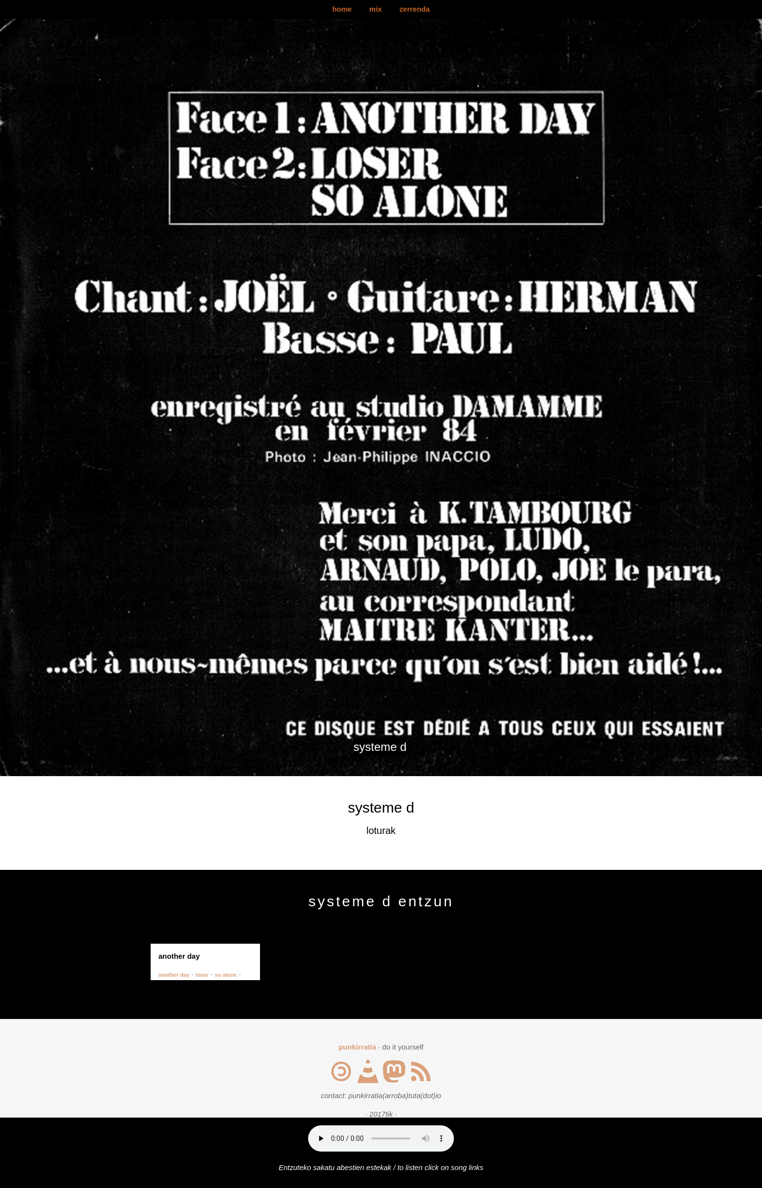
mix (375, 9)
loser (201, 975)
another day (174, 975)
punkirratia (357, 1047)
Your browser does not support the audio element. (381, 1138)
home (342, 9)
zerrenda (414, 9)
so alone (226, 975)
